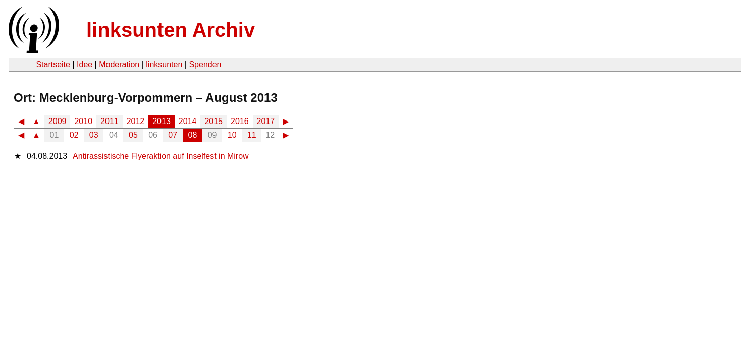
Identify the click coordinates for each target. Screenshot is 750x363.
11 (251, 135)
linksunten (164, 64)
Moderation (119, 64)
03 (93, 135)
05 (133, 135)
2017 (266, 121)
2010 (83, 121)
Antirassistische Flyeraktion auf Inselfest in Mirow (161, 156)
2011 (109, 121)
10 (232, 135)
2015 (213, 121)
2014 (188, 121)
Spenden (205, 64)
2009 (57, 121)
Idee (84, 64)
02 (74, 135)
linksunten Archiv (170, 30)
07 (172, 135)
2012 (136, 121)
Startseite (53, 64)
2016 (240, 121)
